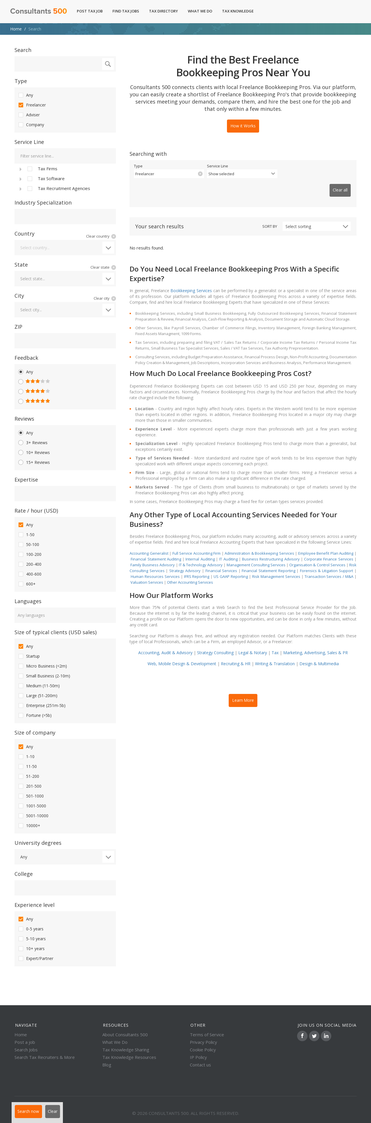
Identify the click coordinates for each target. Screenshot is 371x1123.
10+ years (31, 948)
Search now (30, 1114)
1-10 (25, 756)
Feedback (26, 357)
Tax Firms (41, 168)
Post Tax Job (90, 11)
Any (25, 95)
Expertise (26, 479)
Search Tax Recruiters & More (44, 1057)
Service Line (29, 141)
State (21, 264)
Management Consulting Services (256, 555)
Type (20, 80)
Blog (106, 1065)
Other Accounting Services (190, 572)
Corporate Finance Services (328, 549)
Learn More (243, 690)
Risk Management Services (276, 566)
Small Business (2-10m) (43, 675)
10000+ (28, 825)
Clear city (102, 298)
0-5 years (30, 928)
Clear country (98, 236)
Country (24, 233)
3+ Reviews (32, 442)
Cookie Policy (203, 1050)
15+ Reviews (33, 462)
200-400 (29, 564)
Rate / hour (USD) (36, 510)
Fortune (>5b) (34, 715)
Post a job (24, 1042)
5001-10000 (32, 815)
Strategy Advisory (185, 561)
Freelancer (31, 105)
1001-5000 (31, 805)
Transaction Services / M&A (329, 566)
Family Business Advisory (152, 555)
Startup (28, 656)
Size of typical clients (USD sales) (55, 632)
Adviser (28, 114)
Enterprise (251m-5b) (41, 705)
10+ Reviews (33, 452)
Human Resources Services (155, 566)
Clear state (100, 267)
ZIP (18, 326)
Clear (60, 1114)
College (23, 873)
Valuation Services (146, 572)
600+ (26, 584)
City (19, 295)
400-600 (29, 574)
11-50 (27, 766)
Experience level (34, 904)
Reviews (24, 418)
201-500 (29, 786)
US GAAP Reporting (231, 566)
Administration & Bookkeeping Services (259, 543)
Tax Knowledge (240, 11)
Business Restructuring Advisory (271, 549)
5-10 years (31, 938)
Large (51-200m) (37, 695)
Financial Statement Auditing (156, 549)
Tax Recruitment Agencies (58, 188)
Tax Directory (163, 11)
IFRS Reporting (197, 566)
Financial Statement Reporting (268, 561)
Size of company (34, 732)
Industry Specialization (43, 202)
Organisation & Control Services (317, 555)
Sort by (269, 216)
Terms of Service (207, 1034)
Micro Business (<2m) (42, 666)
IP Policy (198, 1057)
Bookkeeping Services (191, 281)
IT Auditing (228, 549)
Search (22, 49)
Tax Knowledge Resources (129, 1057)
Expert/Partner (35, 958)
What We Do (200, 11)
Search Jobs (26, 1050)
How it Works (243, 125)
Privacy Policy (203, 1042)
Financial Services (221, 561)
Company (30, 124)
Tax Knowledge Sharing (125, 1050)
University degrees (37, 842)
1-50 (25, 534)
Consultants (38, 11)
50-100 (28, 544)
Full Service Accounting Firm (196, 543)
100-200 (29, 554)
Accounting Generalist (149, 543)
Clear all (337, 184)
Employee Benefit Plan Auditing (326, 543)
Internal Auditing (200, 549)
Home (16, 29)
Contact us (200, 1065)
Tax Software (45, 178)
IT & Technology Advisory (201, 555)
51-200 (28, 776)
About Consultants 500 (125, 1034)
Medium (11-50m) (38, 685)
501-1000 (30, 796)
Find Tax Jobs (125, 11)
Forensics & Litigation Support (326, 561)
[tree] (65, 178)
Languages (27, 601)
